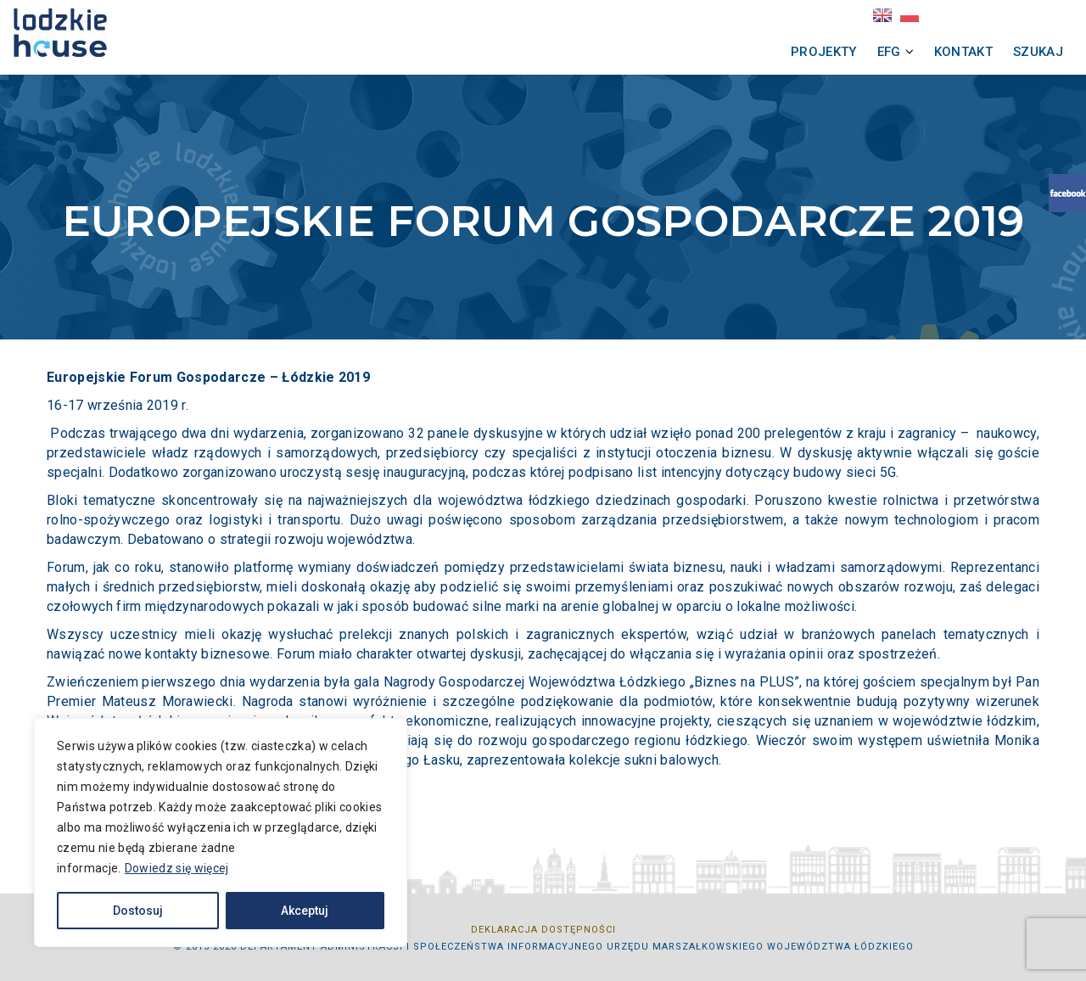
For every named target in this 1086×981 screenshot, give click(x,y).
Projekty (777, 51)
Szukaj (991, 51)
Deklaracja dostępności (543, 929)
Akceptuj (304, 910)
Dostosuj (138, 910)
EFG (842, 51)
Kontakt (916, 51)
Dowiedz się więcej (177, 868)
